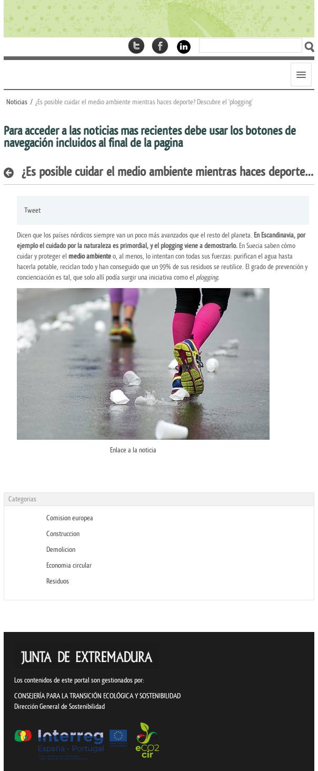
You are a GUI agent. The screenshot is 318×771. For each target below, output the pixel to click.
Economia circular (69, 565)
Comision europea (69, 518)
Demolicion (60, 549)
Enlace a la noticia (133, 450)
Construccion (63, 533)
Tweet (32, 210)
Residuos (57, 581)
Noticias (16, 101)
